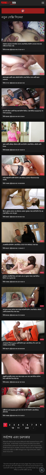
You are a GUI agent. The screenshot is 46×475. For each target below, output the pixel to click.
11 (18, 428)
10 (13, 428)
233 (27, 428)
